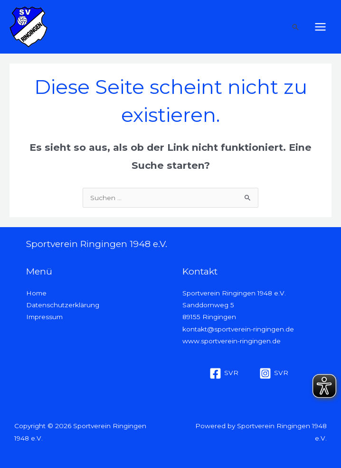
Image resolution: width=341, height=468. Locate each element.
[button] (295, 27)
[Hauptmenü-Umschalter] (320, 27)
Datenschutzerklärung (62, 305)
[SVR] (223, 373)
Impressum (44, 317)
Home (36, 293)
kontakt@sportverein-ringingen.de (238, 329)
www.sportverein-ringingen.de (231, 341)
